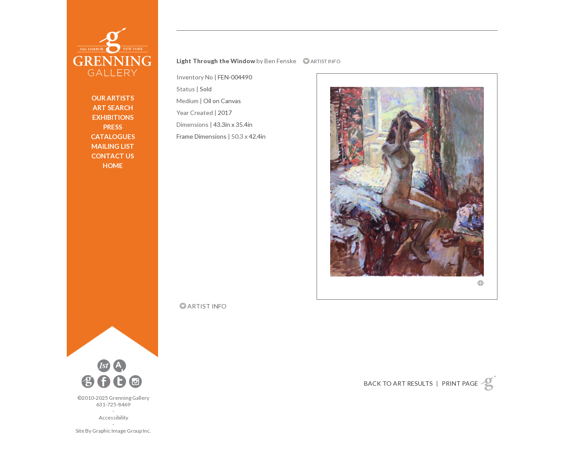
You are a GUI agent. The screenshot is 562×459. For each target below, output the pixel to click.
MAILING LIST (112, 146)
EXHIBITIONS (112, 117)
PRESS (112, 127)
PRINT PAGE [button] (460, 383)
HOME (113, 165)
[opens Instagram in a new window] (135, 386)
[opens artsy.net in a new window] (119, 370)
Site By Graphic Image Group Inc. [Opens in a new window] (113, 430)
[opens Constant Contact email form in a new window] (89, 386)
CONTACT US (112, 156)
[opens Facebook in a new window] (104, 386)
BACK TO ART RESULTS (398, 383)
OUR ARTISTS (112, 98)
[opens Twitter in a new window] (120, 386)
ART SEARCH (113, 107)
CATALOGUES (113, 136)
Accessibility (113, 417)
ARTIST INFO (322, 61)
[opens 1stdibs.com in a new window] (104, 370)
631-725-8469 (113, 404)
